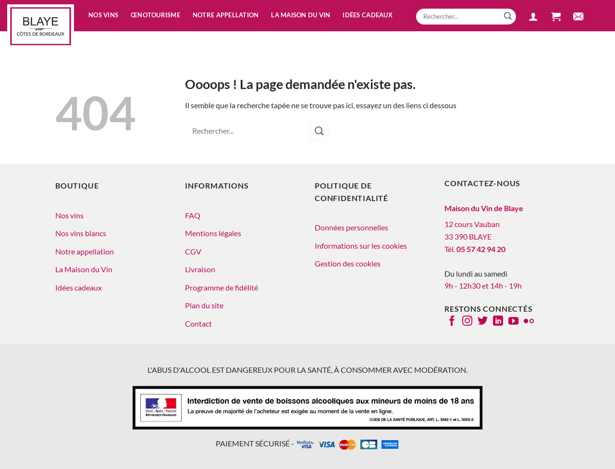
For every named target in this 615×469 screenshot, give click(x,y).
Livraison (200, 269)
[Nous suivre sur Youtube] (513, 322)
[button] (533, 18)
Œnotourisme (155, 15)
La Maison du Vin (83, 269)
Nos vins (103, 15)
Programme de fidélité (221, 287)
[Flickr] (529, 322)
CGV (193, 251)
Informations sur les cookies (361, 245)
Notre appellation (225, 15)
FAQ (192, 215)
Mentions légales (213, 233)
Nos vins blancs (80, 233)
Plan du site (204, 305)
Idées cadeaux (367, 15)
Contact (198, 323)
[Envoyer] (508, 17)
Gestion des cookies (348, 263)
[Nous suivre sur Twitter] (483, 322)
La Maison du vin (300, 15)
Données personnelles (351, 227)
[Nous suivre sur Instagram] (467, 322)
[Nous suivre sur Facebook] (452, 322)
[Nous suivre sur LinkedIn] (498, 322)
